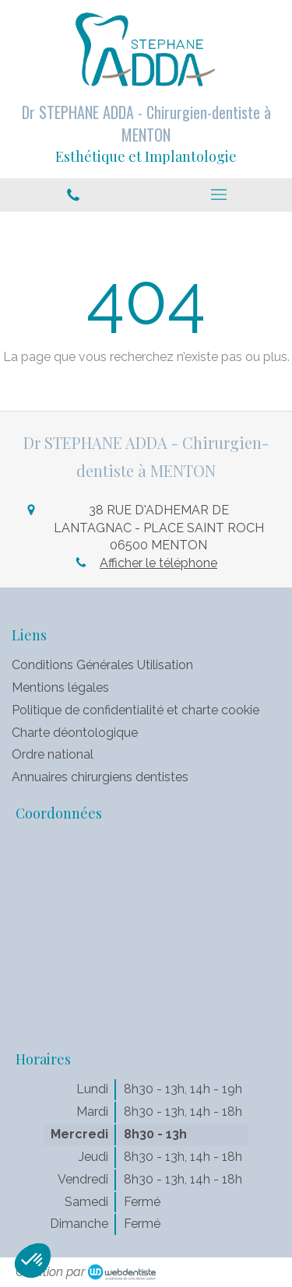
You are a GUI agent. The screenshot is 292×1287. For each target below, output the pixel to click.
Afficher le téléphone (158, 563)
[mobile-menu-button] (219, 194)
